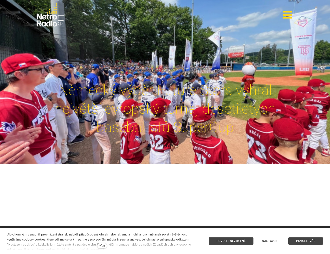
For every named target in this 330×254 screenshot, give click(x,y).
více (102, 246)
